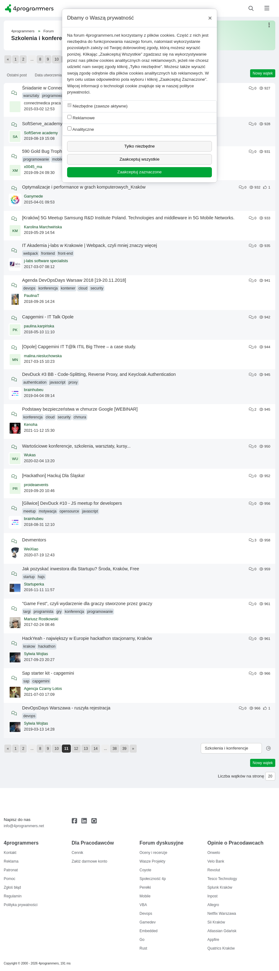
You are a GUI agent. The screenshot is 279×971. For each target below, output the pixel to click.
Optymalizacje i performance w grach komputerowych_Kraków (84, 187)
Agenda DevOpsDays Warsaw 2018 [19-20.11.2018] (74, 280)
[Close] (210, 18)
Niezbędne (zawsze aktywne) (97, 105)
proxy (72, 382)
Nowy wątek (263, 73)
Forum (48, 31)
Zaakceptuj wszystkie (139, 159)
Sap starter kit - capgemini (48, 673)
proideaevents (36, 485)
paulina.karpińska (39, 326)
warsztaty (31, 95)
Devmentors (34, 539)
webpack (30, 253)
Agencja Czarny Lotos (43, 688)
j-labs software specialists (46, 261)
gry (59, 611)
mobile (57, 159)
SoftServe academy (41, 133)
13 (86, 748)
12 (76, 748)
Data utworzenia (48, 75)
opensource (69, 511)
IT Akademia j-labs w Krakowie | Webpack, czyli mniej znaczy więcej (89, 245)
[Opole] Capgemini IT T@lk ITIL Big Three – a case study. (79, 346)
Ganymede (33, 196)
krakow (29, 646)
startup (29, 577)
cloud (82, 288)
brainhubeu (33, 390)
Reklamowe (81, 117)
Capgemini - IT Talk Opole (48, 316)
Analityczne (80, 129)
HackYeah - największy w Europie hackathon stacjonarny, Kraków (87, 638)
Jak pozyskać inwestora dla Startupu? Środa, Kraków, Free (80, 568)
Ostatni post (17, 75)
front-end (65, 253)
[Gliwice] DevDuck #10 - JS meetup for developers (72, 503)
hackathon (46, 646)
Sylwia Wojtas (36, 654)
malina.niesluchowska (43, 356)
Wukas (30, 455)
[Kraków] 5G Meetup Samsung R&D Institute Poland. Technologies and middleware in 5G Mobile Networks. (128, 217)
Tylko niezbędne (139, 146)
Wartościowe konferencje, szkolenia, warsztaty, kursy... (76, 446)
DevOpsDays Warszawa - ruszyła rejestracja (66, 707)
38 (114, 748)
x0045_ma (33, 167)
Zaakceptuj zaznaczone (139, 172)
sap (26, 681)
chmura (80, 417)
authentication (35, 382)
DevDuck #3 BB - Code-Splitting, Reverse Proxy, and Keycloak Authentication (99, 374)
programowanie (55, 95)
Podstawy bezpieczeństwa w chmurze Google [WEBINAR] (80, 409)
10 (56, 59)
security (96, 288)
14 (96, 748)
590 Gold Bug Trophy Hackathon (54, 151)
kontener (68, 288)
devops (29, 288)
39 (124, 748)
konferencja (48, 288)
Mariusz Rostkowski (41, 619)
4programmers (22, 31)
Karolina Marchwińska (43, 227)
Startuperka (34, 584)
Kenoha (30, 424)
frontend (48, 253)
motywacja (48, 511)
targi (26, 611)
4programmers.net (103, 35)
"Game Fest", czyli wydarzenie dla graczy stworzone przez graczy (87, 603)
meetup (29, 511)
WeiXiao (31, 549)
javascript (58, 382)
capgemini (40, 681)
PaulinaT (31, 296)
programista (43, 611)
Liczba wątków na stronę (241, 776)
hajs (41, 577)
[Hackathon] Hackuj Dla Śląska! (53, 475)
